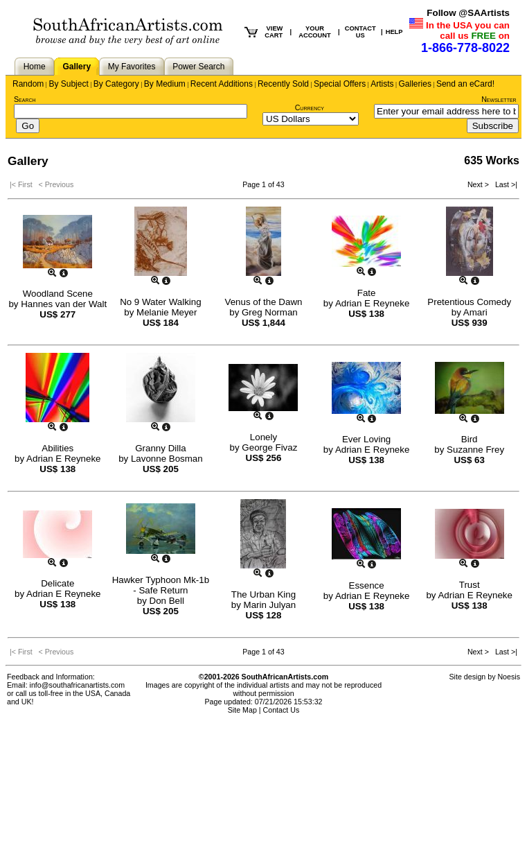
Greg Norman (270, 312)
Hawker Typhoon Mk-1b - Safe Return (161, 585)
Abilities (57, 448)
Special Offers (340, 84)
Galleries (415, 84)
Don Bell (167, 600)
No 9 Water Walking (161, 302)
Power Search (198, 66)
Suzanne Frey (475, 449)
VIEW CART (274, 32)
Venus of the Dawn (264, 302)
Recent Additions (221, 84)
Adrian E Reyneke (372, 303)
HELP (394, 31)
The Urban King (263, 594)
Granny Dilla (160, 448)
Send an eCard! (465, 84)
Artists (381, 84)
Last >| (504, 184)
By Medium (165, 84)
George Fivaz (269, 447)
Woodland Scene (58, 293)
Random (28, 84)
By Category (116, 84)
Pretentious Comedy (469, 302)
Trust (469, 585)
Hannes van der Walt (64, 304)
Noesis (508, 676)
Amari (475, 312)
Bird (469, 439)
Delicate (57, 583)
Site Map (242, 710)
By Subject (68, 84)
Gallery (76, 66)
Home (35, 66)
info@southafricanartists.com (77, 685)
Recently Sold (283, 84)
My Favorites (132, 66)
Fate (366, 293)
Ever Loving (366, 439)
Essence (366, 585)
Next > (479, 184)
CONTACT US (360, 32)
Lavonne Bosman (167, 458)
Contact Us (281, 710)
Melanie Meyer (166, 312)
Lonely (263, 437)
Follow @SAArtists (468, 13)
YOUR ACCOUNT (314, 32)
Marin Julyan (270, 605)
